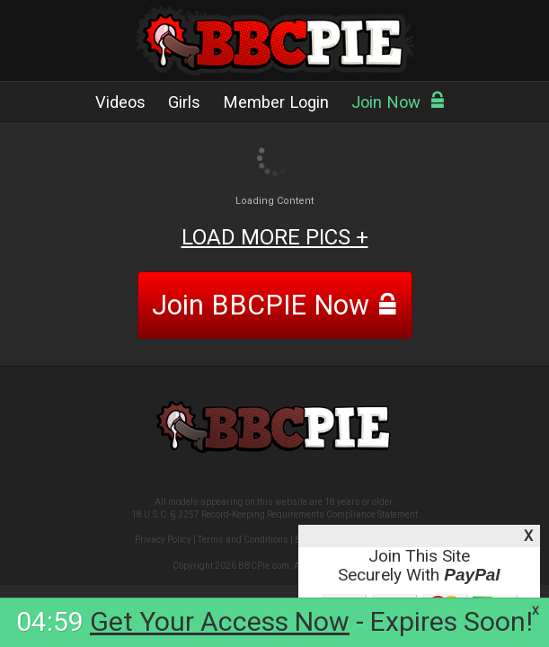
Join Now (398, 102)
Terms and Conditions (243, 540)
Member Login (276, 102)
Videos (120, 102)
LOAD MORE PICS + (275, 237)
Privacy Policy (163, 540)
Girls (184, 102)
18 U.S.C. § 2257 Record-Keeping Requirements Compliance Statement (274, 514)
